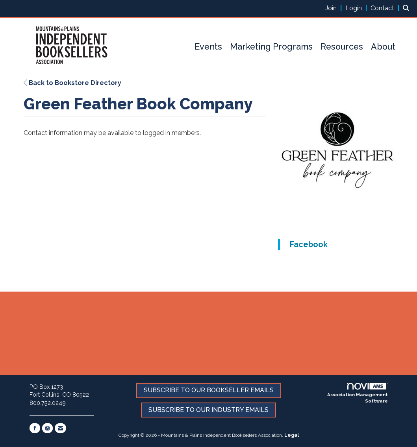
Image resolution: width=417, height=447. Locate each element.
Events (208, 47)
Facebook (309, 244)
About (383, 47)
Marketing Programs (271, 47)
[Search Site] (407, 8)
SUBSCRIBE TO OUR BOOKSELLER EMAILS (209, 390)
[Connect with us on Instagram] (47, 428)
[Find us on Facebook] (35, 428)
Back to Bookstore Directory (72, 83)
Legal (291, 435)
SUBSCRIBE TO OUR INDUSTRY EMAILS (208, 410)
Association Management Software (357, 393)
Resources (342, 47)
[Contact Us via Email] (60, 428)
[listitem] (334, 8)
